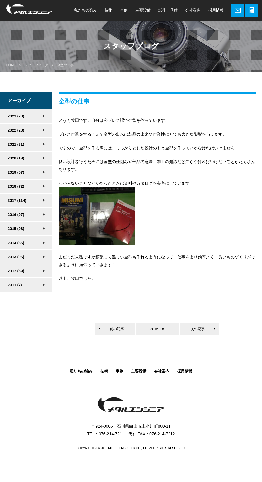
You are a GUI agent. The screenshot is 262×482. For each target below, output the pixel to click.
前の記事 (117, 329)
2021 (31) (16, 144)
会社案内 (193, 10)
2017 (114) (17, 200)
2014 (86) (16, 242)
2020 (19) (16, 158)
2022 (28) (16, 130)
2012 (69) (16, 271)
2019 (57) (16, 172)
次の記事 (197, 329)
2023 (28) (16, 116)
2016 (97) (16, 214)
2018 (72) (16, 186)
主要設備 (143, 10)
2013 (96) (16, 257)
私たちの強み (85, 10)
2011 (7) (15, 285)
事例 (124, 10)
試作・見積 (168, 10)
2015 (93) (16, 228)
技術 (108, 10)
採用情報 (216, 10)
